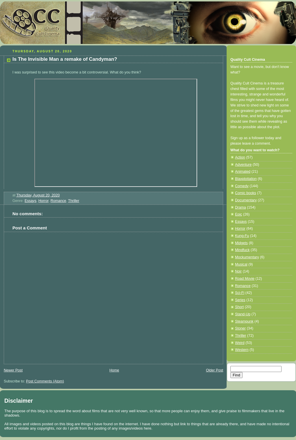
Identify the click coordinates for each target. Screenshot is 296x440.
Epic (238, 214)
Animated (242, 172)
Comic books (245, 193)
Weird (240, 343)
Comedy (242, 186)
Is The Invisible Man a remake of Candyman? (64, 59)
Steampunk (244, 321)
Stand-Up (242, 314)
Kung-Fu (242, 236)
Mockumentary (247, 257)
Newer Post (13, 370)
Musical (241, 264)
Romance (58, 201)
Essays (30, 201)
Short (239, 307)
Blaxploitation (246, 179)
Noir (238, 271)
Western (242, 350)
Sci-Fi (239, 293)
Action (240, 157)
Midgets (241, 243)
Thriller (73, 201)
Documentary (246, 200)
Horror (43, 201)
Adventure (243, 165)
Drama (240, 207)
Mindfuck (242, 250)
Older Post (214, 370)
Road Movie (244, 279)
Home (114, 370)
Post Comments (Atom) (45, 381)
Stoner (240, 328)
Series (240, 300)
